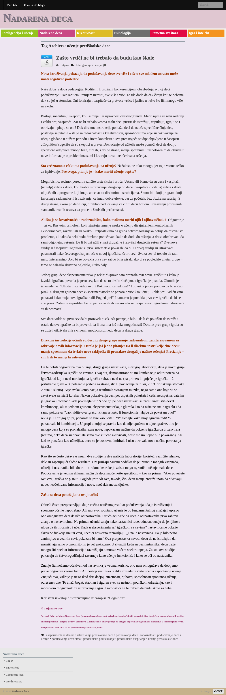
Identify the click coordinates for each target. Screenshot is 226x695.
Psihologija (122, 33)
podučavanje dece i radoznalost (135, 635)
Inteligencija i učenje (18, 33)
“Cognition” (116, 598)
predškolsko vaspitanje (131, 639)
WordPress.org (14, 681)
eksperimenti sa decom (60, 635)
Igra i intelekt (199, 33)
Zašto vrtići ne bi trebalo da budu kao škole (105, 58)
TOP (218, 691)
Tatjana (62, 65)
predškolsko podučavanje (99, 639)
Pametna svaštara (164, 33)
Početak (12, 5)
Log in (9, 660)
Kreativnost (86, 33)
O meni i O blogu (34, 5)
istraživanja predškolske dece (95, 635)
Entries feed (12, 667)
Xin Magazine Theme (211, 691)
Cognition (50, 144)
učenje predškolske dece (163, 639)
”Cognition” (74, 248)
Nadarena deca (37, 18)
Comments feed (15, 674)
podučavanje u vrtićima (66, 639)
